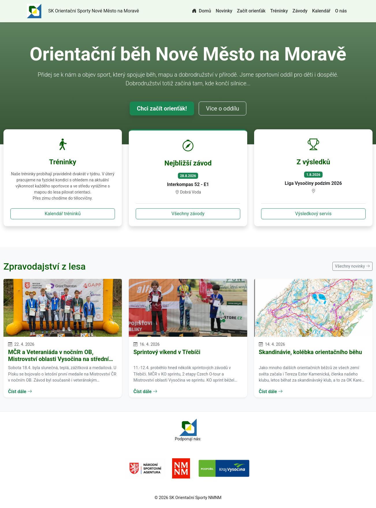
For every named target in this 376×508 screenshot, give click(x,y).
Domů (201, 11)
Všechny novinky (352, 266)
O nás (341, 11)
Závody (300, 11)
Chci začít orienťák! (162, 108)
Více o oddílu (222, 108)
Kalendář (321, 11)
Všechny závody (188, 213)
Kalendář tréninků (63, 213)
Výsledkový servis (313, 213)
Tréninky (279, 11)
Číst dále (20, 391)
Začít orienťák (251, 11)
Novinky (224, 11)
